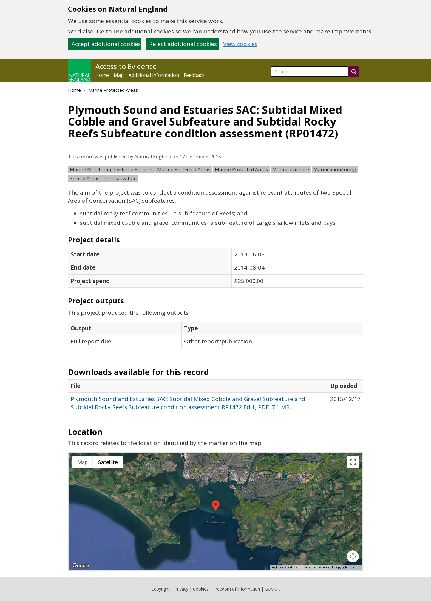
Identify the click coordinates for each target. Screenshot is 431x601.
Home (102, 75)
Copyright (160, 589)
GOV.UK (272, 589)
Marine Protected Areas (113, 90)
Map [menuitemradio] (83, 462)
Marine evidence (290, 169)
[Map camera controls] (353, 556)
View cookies (240, 44)
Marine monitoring (334, 169)
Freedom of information (236, 589)
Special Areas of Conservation (103, 178)
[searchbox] (309, 71)
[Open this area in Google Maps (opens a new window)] (81, 566)
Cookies (200, 589)
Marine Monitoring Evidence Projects (111, 169)
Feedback (194, 75)
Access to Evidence (126, 66)
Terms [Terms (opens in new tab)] (355, 567)
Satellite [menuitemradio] (108, 462)
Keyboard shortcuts (284, 567)
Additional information (154, 75)
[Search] (353, 71)
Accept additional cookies (106, 44)
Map (119, 75)
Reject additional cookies (183, 44)
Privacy (181, 589)
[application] (215, 511)
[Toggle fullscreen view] (353, 462)
